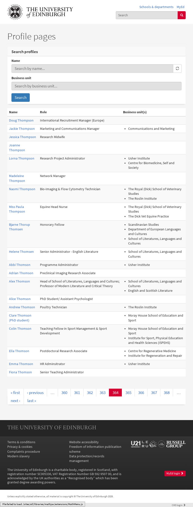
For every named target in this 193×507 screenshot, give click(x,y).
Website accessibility (84, 442)
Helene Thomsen (21, 252)
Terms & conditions (21, 442)
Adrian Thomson (21, 273)
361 (77, 392)
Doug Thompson (21, 120)
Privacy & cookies (19, 447)
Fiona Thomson (20, 372)
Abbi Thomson (19, 265)
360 (64, 392)
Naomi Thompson (22, 189)
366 (141, 392)
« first (15, 392)
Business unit (21, 78)
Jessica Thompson (22, 137)
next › (15, 400)
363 (103, 392)
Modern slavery (18, 456)
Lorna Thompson (21, 158)
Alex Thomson (19, 281)
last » (31, 400)
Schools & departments (156, 7)
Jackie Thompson (22, 129)
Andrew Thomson (22, 307)
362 (90, 392)
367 (154, 392)
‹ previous (35, 392)
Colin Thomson (20, 329)
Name (15, 61)
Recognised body (80, 478)
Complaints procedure (23, 452)
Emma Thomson (21, 364)
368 (167, 392)
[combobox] (147, 15)
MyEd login (174, 473)
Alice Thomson (20, 299)
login (179, 505)
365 (128, 392)
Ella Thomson (19, 351)
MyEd (180, 7)
